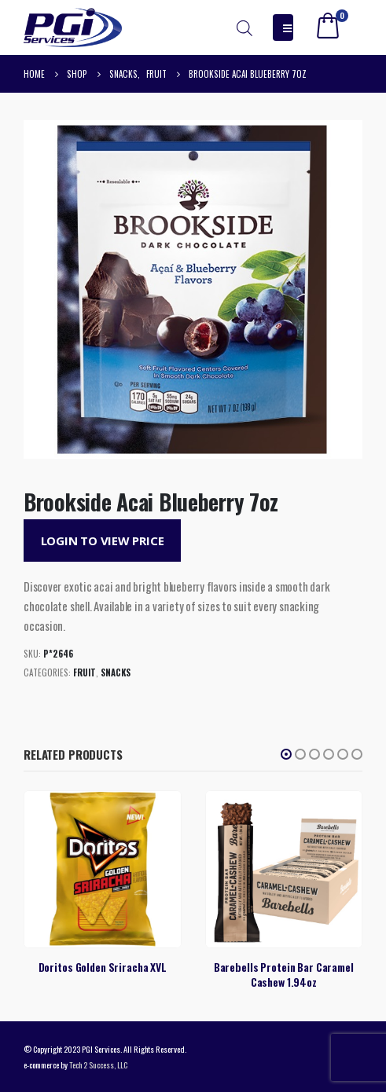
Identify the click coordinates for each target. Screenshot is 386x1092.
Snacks (116, 672)
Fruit (84, 672)
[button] (286, 754)
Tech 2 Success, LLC (98, 1064)
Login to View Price (102, 540)
